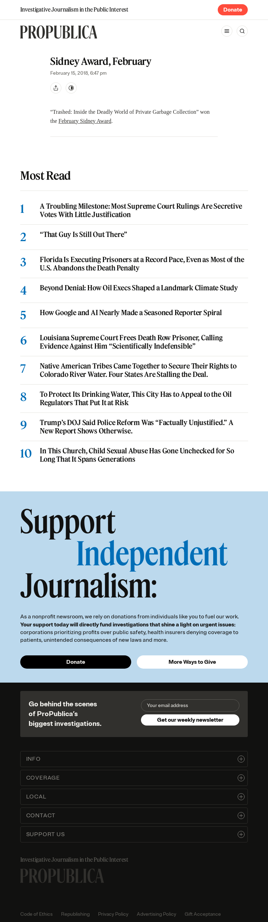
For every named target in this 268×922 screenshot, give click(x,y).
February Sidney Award (85, 121)
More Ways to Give (192, 662)
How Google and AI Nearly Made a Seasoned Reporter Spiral (131, 312)
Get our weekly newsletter (190, 719)
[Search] (242, 31)
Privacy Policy (113, 914)
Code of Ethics (36, 914)
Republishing (75, 914)
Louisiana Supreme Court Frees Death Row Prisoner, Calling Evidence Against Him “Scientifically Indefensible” (131, 342)
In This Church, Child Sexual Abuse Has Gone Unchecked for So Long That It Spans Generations (137, 455)
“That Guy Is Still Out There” (83, 235)
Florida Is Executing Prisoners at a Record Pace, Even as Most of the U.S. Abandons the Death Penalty (142, 263)
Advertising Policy (156, 914)
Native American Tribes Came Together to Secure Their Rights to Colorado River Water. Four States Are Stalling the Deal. (138, 370)
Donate (232, 9)
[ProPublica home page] (62, 876)
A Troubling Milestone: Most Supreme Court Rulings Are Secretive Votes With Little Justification (141, 210)
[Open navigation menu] (226, 31)
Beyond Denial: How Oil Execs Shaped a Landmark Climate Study (139, 288)
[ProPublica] (58, 32)
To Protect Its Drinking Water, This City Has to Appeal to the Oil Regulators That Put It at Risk (136, 398)
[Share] (55, 88)
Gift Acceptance (203, 914)
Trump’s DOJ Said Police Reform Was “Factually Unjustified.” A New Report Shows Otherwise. (136, 426)
